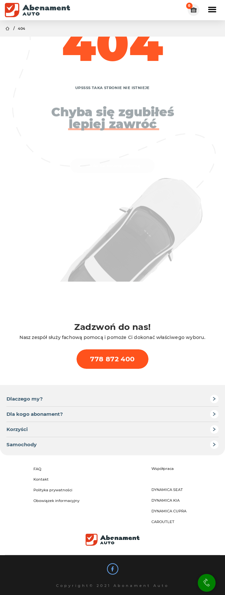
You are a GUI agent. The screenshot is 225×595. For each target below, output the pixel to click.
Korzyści (17, 429)
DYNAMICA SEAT (167, 489)
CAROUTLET (162, 521)
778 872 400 (112, 359)
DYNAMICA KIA (165, 500)
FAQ (37, 469)
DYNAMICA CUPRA (168, 511)
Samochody (21, 444)
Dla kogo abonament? (34, 414)
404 (21, 28)
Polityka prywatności (52, 490)
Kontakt (41, 479)
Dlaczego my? (24, 399)
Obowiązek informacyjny (56, 500)
